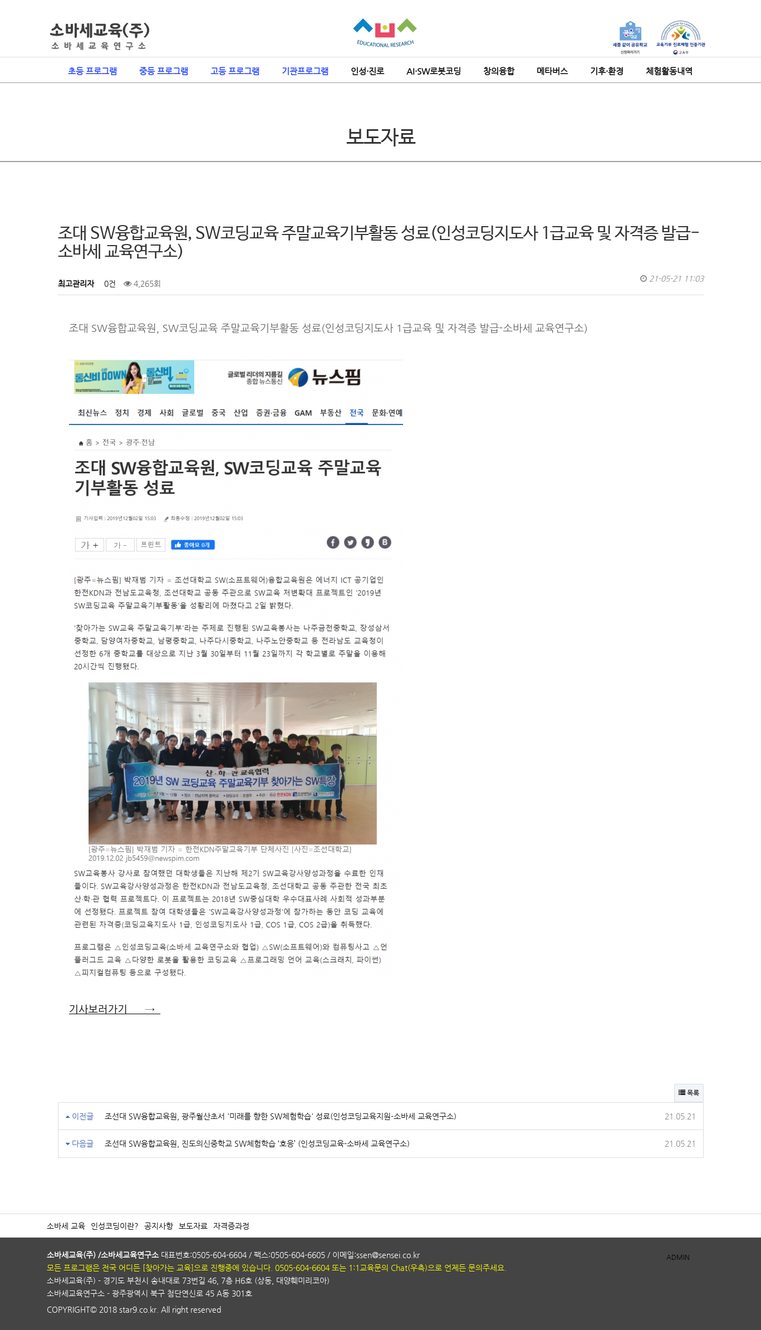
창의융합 (498, 71)
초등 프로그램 (92, 71)
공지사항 (158, 1225)
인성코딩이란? (115, 1225)
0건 (109, 283)
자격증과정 (231, 1225)
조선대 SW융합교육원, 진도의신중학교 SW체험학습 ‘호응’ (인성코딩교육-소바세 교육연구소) (257, 1143)
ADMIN (678, 1257)
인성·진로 (367, 71)
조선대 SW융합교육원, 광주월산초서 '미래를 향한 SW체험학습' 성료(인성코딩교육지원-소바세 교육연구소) (280, 1116)
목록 (689, 1093)
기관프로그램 (305, 71)
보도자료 (193, 1225)
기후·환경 (606, 71)
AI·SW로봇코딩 (433, 71)
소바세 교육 (66, 1225)
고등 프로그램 (234, 71)
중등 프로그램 (163, 71)
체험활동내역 (669, 71)
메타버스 (552, 71)
